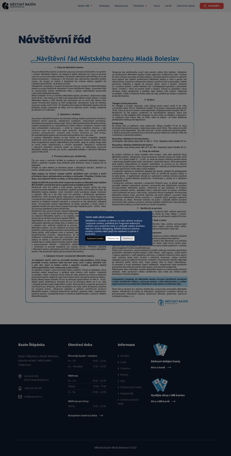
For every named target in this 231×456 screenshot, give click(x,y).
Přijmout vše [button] (113, 238)
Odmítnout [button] (128, 238)
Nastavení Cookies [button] (95, 238)
